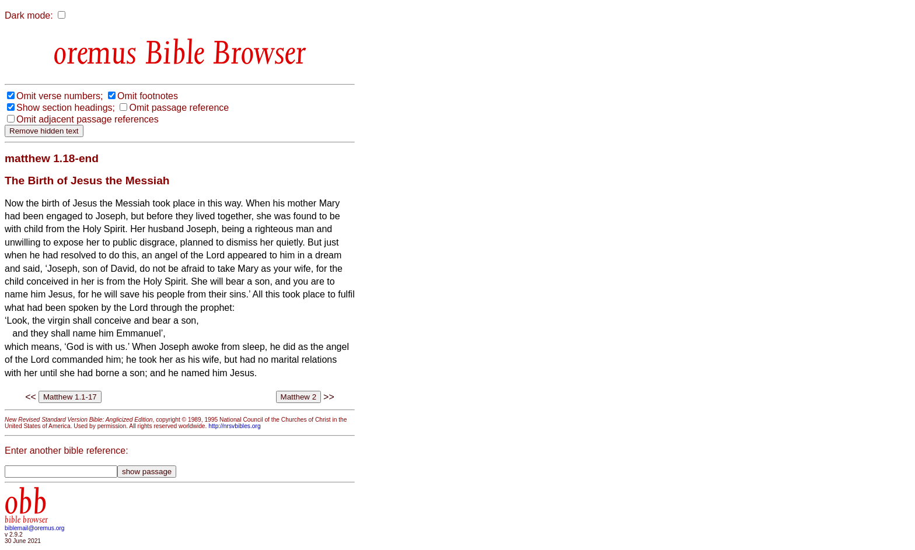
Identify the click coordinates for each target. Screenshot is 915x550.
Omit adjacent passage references (87, 119)
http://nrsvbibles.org (234, 426)
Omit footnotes (147, 96)
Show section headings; (65, 108)
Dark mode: (29, 15)
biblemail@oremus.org (35, 528)
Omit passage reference (179, 108)
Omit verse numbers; (59, 96)
